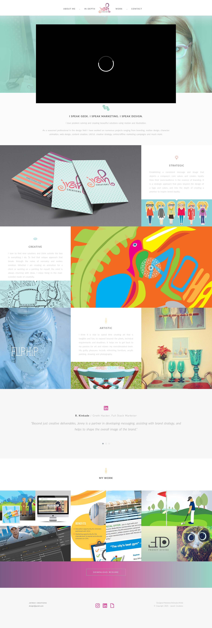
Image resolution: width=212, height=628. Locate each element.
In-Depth (89, 9)
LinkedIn (105, 605)
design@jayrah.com (36, 606)
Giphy (112, 605)
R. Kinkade (82, 415)
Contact (136, 9)
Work (119, 9)
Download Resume (106, 572)
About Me (69, 9)
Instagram (97, 605)
